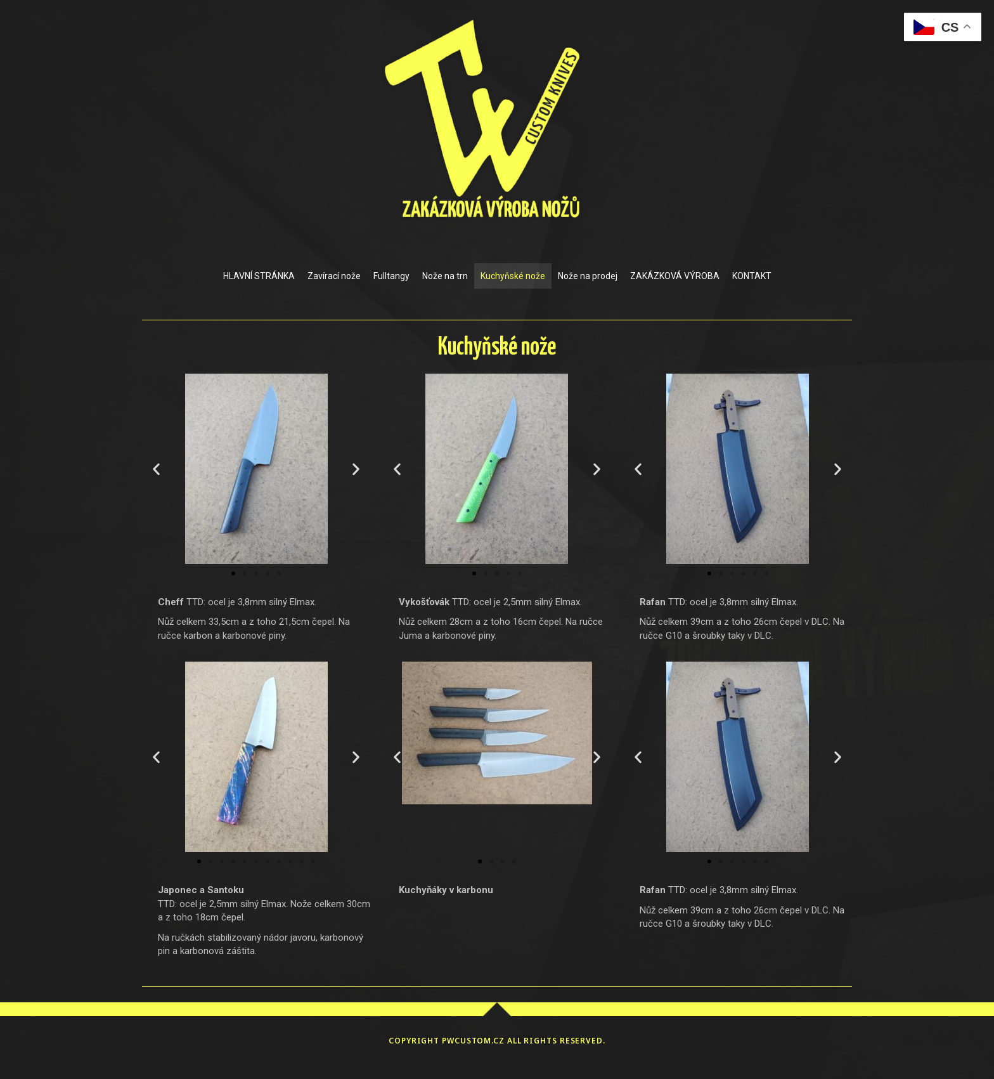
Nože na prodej (587, 276)
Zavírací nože (334, 276)
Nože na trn (445, 276)
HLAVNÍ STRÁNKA (259, 276)
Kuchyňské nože (513, 276)
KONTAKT (751, 276)
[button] (156, 469)
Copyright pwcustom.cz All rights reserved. (497, 1040)
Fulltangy (391, 276)
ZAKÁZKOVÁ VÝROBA (675, 276)
